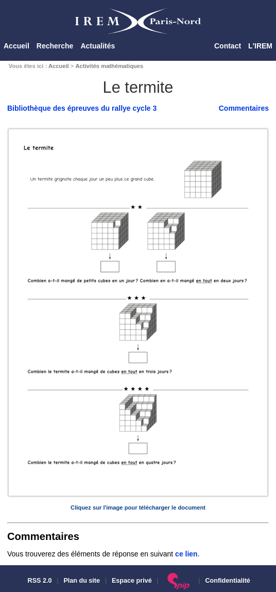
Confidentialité (227, 580)
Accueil (16, 46)
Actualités (97, 46)
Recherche (55, 46)
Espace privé (132, 580)
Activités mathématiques (109, 66)
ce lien (186, 554)
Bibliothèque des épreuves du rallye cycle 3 (82, 108)
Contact (227, 46)
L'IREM (260, 46)
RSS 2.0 (38, 580)
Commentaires (244, 108)
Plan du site (81, 580)
